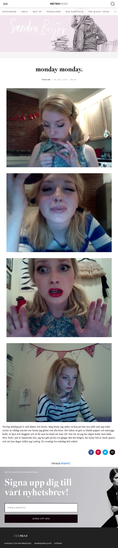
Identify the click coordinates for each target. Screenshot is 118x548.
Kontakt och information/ (17, 543)
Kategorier (9, 12)
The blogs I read (98, 12)
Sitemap (58, 543)
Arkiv (24, 12)
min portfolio (75, 12)
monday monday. (59, 69)
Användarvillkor (42, 543)
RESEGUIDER (54, 12)
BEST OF (37, 12)
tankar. (46, 79)
